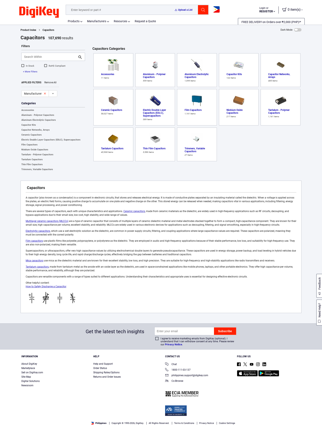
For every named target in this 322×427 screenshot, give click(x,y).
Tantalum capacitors (37, 266)
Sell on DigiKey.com (32, 372)
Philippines (99, 423)
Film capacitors (34, 240)
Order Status (100, 368)
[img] (39, 12)
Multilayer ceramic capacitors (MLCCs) (47, 221)
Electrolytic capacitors (38, 231)
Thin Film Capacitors (32, 164)
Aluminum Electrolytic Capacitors (38, 120)
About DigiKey (29, 363)
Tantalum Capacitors (32, 159)
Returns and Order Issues (107, 376)
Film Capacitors (29, 145)
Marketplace (28, 368)
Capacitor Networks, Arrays (35, 130)
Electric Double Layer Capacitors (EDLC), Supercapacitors (50, 140)
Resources (120, 21)
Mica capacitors (34, 260)
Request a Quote (145, 21)
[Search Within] (49, 57)
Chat (171, 365)
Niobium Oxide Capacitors (34, 150)
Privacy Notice (173, 344)
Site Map (26, 376)
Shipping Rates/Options (106, 372)
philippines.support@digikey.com (186, 376)
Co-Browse (174, 381)
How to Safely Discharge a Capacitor (46, 286)
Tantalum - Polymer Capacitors (37, 154)
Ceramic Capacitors (31, 135)
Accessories (27, 110)
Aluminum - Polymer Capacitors (37, 115)
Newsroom (27, 385)
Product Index (28, 30)
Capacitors (48, 30)
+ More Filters (30, 71)
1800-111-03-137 (178, 370)
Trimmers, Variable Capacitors (37, 169)
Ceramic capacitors (134, 211)
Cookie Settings (227, 423)
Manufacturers (96, 21)
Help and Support (103, 363)
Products (73, 21)
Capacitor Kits (28, 125)
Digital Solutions (30, 381)
